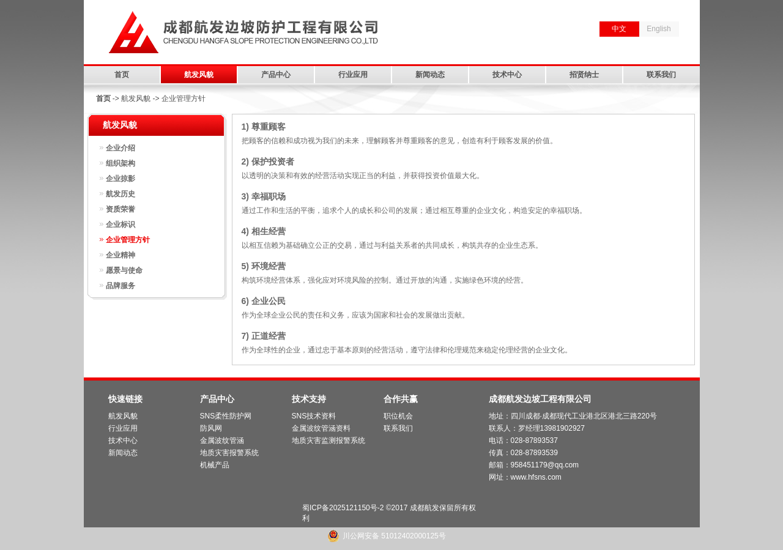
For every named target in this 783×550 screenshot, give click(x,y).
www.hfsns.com (536, 477)
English (658, 28)
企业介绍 (120, 148)
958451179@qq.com (545, 465)
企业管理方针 (128, 240)
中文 (619, 28)
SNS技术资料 (314, 416)
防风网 (211, 428)
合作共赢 (401, 399)
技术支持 (309, 399)
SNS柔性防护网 (226, 416)
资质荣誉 (120, 209)
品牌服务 (120, 285)
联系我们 (661, 74)
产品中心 (276, 74)
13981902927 (562, 428)
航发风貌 (198, 74)
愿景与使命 (124, 270)
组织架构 (120, 163)
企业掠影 (120, 178)
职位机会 (398, 416)
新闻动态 (430, 74)
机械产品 (214, 465)
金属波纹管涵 (222, 440)
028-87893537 (534, 440)
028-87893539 (534, 452)
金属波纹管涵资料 (321, 428)
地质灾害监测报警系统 (328, 440)
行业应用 (353, 74)
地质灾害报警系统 (229, 452)
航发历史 (120, 194)
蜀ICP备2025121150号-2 (343, 508)
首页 (121, 74)
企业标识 (120, 224)
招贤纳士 (584, 74)
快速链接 (125, 399)
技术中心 (507, 74)
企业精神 (120, 255)
